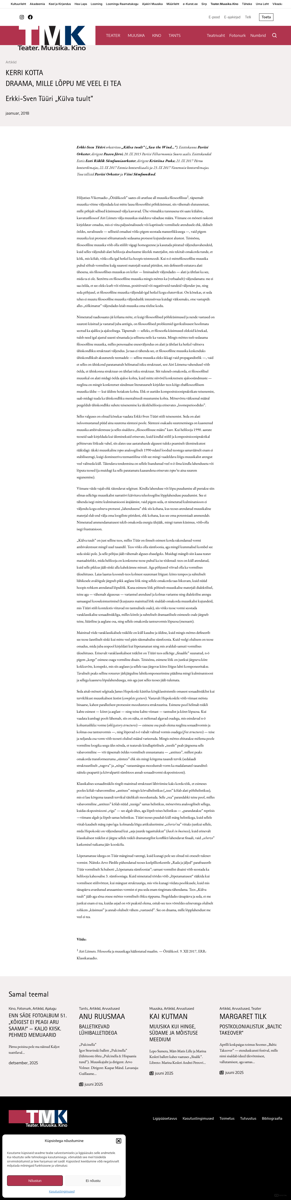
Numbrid (258, 35)
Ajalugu (50, 1008)
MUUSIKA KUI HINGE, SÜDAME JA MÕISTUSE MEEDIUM (173, 1034)
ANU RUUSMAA (102, 1017)
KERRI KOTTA (24, 73)
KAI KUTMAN (168, 1017)
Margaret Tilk (243, 1017)
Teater (256, 1008)
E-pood (214, 17)
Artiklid (11, 62)
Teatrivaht (216, 35)
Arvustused (111, 1008)
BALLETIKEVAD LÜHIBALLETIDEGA (98, 1031)
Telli (248, 17)
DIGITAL (280, 1195)
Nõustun (35, 1181)
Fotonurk (237, 35)
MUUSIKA (136, 35)
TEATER (113, 35)
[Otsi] (274, 35)
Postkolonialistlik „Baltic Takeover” (250, 1031)
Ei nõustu (93, 1181)
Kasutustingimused (62, 1191)
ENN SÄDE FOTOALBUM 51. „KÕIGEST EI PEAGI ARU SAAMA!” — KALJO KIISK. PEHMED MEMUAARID (38, 1026)
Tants (83, 1008)
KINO (156, 35)
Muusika (155, 1008)
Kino (12, 1008)
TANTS (175, 35)
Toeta (266, 17)
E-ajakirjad (232, 17)
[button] (118, 1140)
